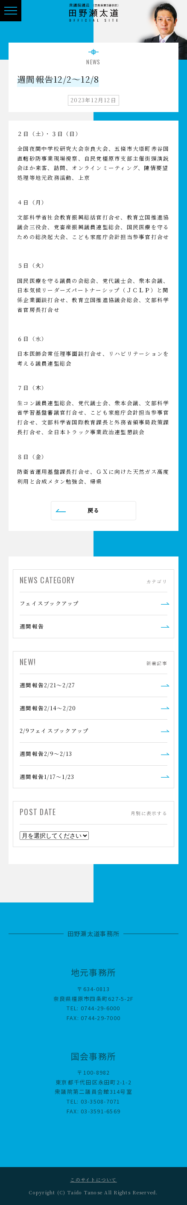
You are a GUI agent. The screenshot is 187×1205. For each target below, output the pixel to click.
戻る (94, 510)
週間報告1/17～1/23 (47, 777)
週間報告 (32, 626)
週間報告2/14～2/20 (48, 708)
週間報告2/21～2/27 (47, 685)
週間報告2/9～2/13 (46, 754)
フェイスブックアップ (49, 603)
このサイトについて (93, 1179)
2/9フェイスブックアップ (54, 730)
